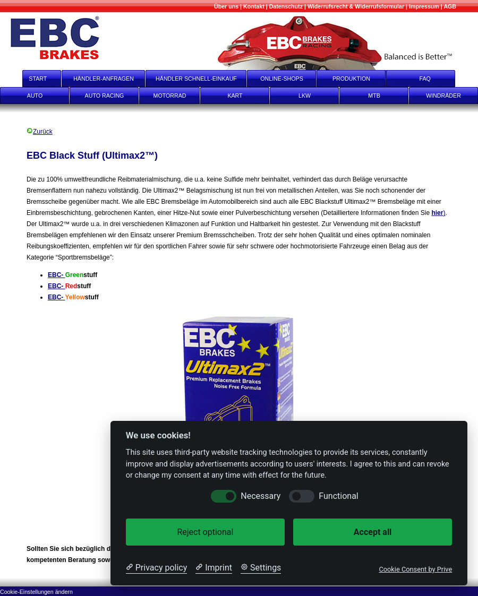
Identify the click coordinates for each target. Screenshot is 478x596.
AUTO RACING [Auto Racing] (104, 95)
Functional (338, 496)
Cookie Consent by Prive (415, 569)
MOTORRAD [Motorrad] (169, 95)
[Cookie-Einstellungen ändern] (36, 590)
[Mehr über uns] (226, 6)
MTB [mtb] (374, 95)
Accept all (372, 532)
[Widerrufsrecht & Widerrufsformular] (356, 6)
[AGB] (449, 6)
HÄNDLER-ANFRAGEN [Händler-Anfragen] (103, 78)
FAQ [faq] (432, 78)
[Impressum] (424, 6)
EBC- (56, 275)
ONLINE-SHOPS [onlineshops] (281, 78)
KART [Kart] (234, 95)
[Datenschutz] (286, 6)
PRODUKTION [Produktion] (351, 78)
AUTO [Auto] (34, 95)
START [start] (31, 78)
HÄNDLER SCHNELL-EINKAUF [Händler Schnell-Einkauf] (196, 78)
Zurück (40, 131)
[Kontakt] (253, 6)
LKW (304, 95)
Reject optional (205, 532)
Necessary (260, 496)
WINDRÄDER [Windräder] (443, 95)
